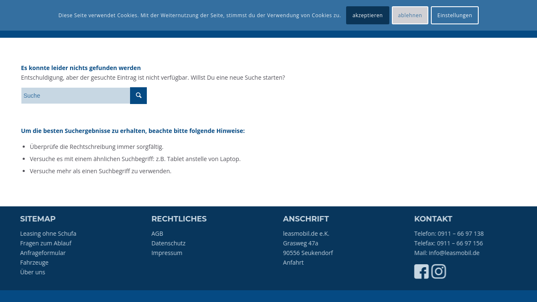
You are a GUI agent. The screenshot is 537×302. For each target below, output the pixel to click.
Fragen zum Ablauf (46, 243)
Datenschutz (171, 243)
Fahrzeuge (35, 262)
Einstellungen (455, 15)
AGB (160, 233)
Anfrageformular (44, 253)
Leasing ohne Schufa (49, 233)
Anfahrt (299, 262)
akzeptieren (367, 15)
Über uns (33, 272)
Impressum (169, 253)
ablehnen (410, 15)
